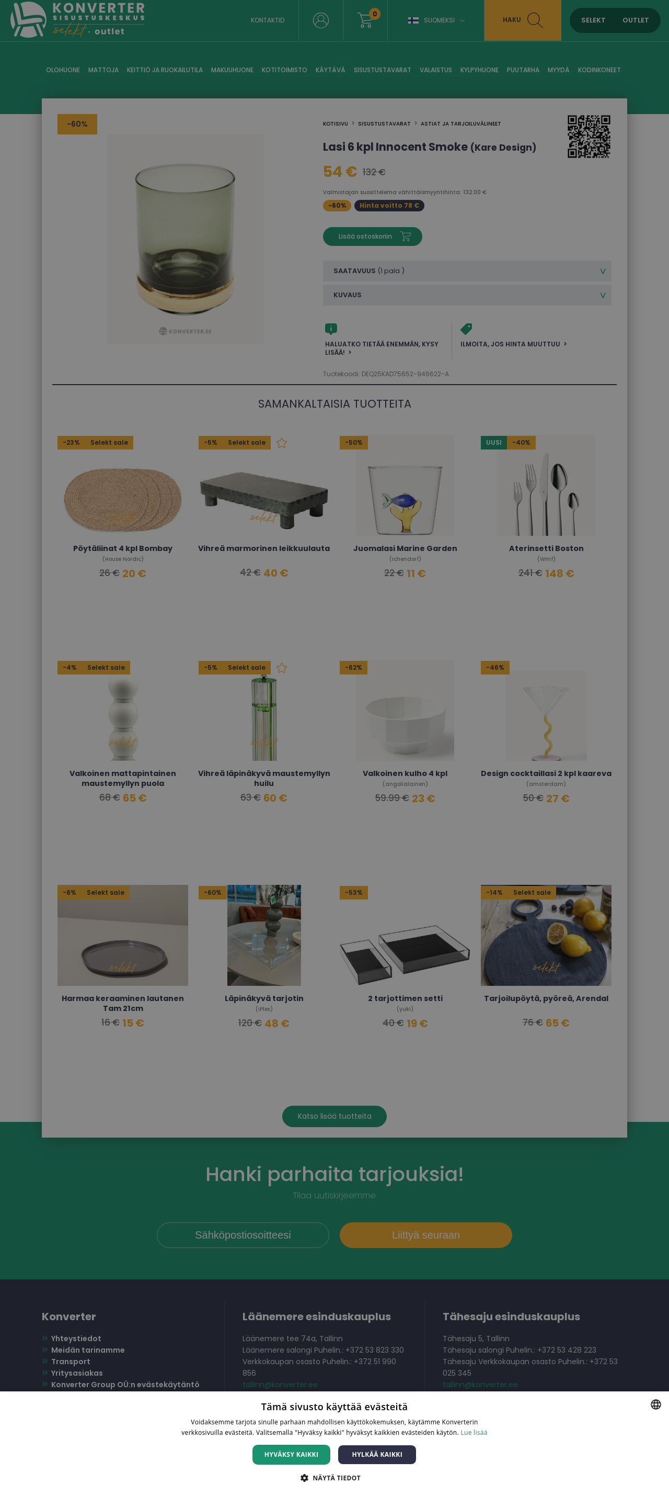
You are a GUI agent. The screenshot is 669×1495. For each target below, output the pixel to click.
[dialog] (334, 747)
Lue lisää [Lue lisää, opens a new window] (473, 1432)
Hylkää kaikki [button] (377, 1454)
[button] (334, 1477)
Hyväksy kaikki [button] (291, 1454)
